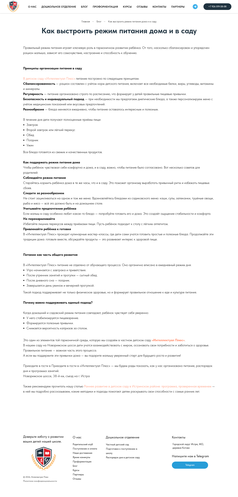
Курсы (127, 6)
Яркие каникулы (81, 457)
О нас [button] (32, 6)
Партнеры (178, 6)
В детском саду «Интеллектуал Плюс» (49, 78)
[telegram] (195, 6)
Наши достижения (82, 452)
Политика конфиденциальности (40, 481)
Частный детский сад (117, 444)
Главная (85, 21)
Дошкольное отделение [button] (58, 6)
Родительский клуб (83, 444)
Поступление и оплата (85, 448)
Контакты (159, 6)
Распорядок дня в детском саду (123, 457)
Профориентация (105, 6)
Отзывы (142, 6)
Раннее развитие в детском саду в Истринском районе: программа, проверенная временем (148, 386)
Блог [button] (84, 6)
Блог (99, 21)
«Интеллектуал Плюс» (168, 340)
